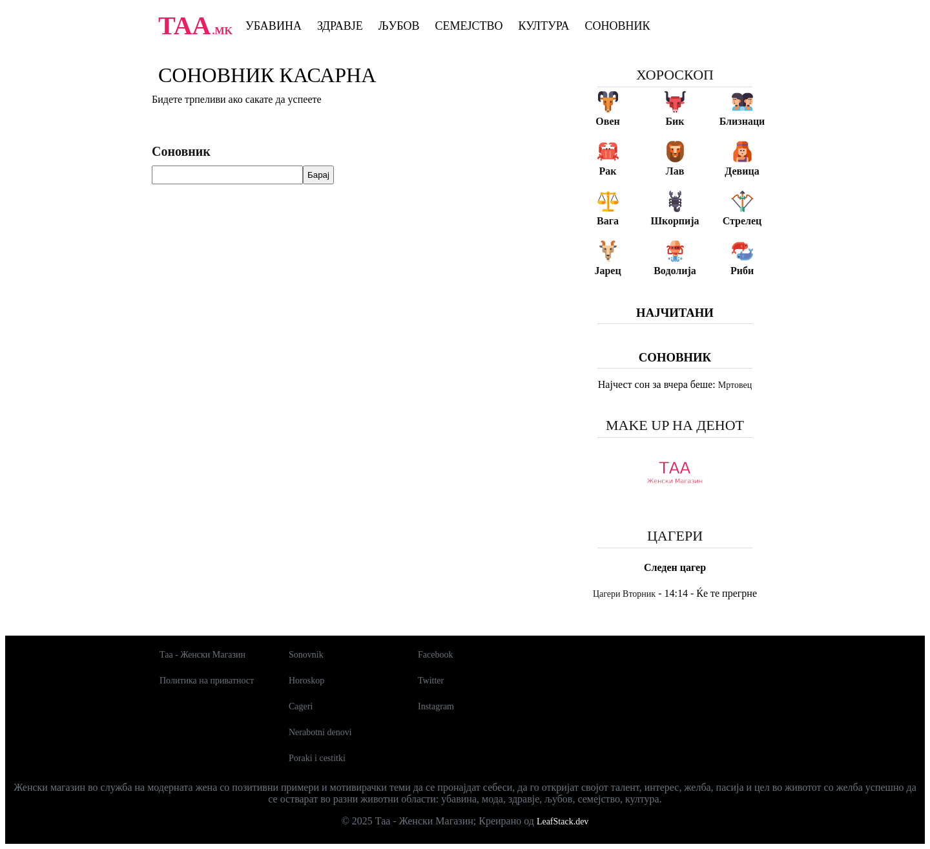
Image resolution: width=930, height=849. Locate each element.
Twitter (431, 680)
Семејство (468, 25)
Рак (608, 171)
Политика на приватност (207, 680)
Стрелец (742, 220)
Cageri (301, 706)
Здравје (340, 25)
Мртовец (735, 385)
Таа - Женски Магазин (202, 655)
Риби (742, 270)
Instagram (436, 706)
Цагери (675, 536)
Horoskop (306, 680)
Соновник (617, 25)
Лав (675, 171)
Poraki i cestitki (317, 758)
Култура (544, 25)
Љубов (399, 25)
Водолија (675, 270)
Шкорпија (674, 220)
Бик (674, 121)
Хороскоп (675, 75)
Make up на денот (675, 425)
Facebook (435, 655)
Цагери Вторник (624, 594)
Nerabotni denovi (320, 732)
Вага (608, 220)
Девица (742, 171)
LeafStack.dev (562, 821)
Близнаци (742, 121)
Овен (607, 121)
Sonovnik (306, 655)
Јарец (607, 270)
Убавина (273, 25)
